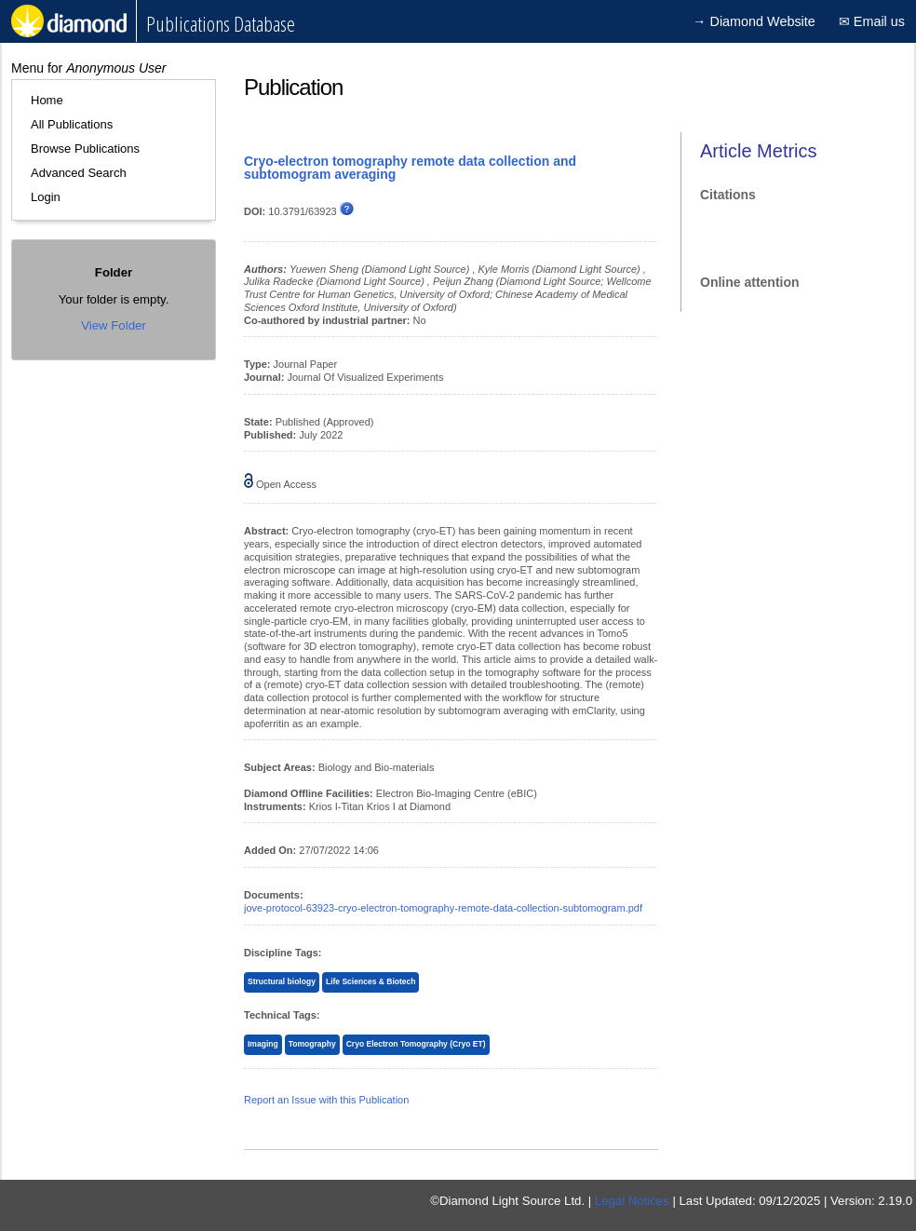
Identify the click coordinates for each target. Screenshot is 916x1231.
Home (47, 100)
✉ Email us (872, 21)
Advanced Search (79, 173)
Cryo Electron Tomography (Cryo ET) (416, 1043)
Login (46, 197)
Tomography (312, 1043)
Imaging (263, 1043)
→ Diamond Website (754, 21)
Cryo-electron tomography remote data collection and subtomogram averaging (410, 168)
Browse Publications (85, 149)
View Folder (113, 325)
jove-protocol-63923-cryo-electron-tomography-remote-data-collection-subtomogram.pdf (443, 907)
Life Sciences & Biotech (371, 981)
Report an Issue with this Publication (326, 1099)
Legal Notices (632, 1201)
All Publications (72, 124)
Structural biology (282, 981)
